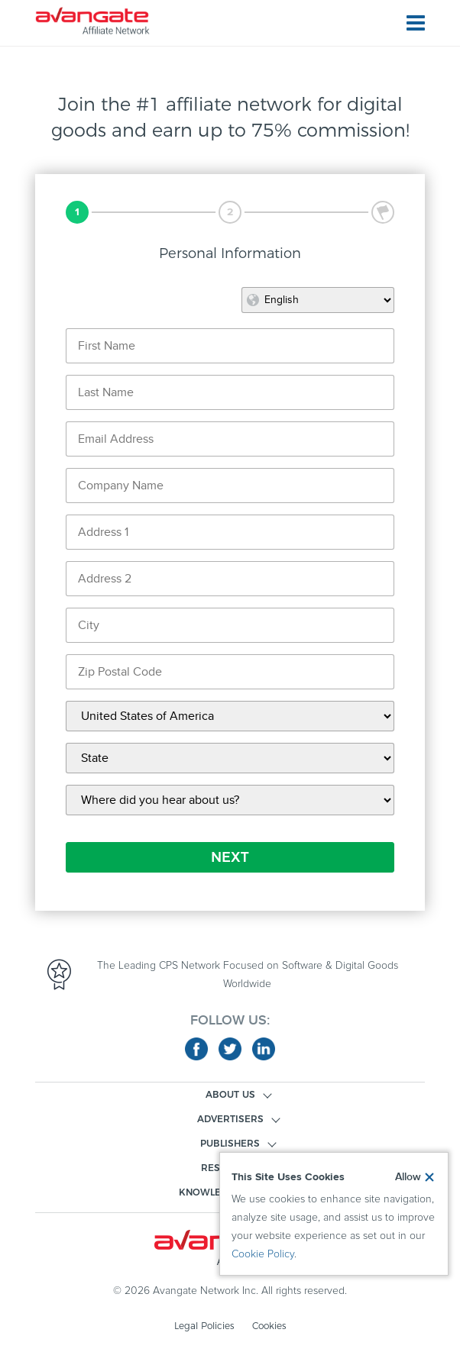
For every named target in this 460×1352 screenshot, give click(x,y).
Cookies (269, 1325)
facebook (196, 1048)
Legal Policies (204, 1325)
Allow (408, 1177)
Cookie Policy (263, 1254)
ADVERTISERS (230, 1119)
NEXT (230, 857)
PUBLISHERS (230, 1143)
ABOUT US (230, 1094)
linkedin (263, 1048)
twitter (230, 1048)
